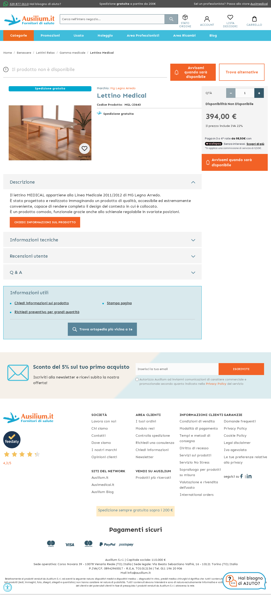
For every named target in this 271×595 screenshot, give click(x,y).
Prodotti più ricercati (153, 477)
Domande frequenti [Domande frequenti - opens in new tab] (240, 421)
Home (7, 53)
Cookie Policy (235, 435)
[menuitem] (18, 35)
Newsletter (145, 457)
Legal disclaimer (237, 443)
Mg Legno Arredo (123, 88)
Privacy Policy (216, 384)
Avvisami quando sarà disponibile (195, 72)
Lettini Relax (45, 53)
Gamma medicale (72, 53)
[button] (84, 152)
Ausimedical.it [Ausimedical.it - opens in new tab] (102, 485)
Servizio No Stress (194, 462)
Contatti (98, 435)
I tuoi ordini (146, 421)
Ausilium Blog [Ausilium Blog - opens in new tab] (102, 492)
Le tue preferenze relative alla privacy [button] (245, 459)
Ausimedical (259, 4)
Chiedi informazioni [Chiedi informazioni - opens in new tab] (152, 450)
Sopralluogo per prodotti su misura (200, 472)
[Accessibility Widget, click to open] (7, 587)
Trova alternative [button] (242, 72)
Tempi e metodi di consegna (195, 438)
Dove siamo (101, 443)
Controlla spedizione (153, 435)
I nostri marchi (104, 450)
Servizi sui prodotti (195, 455)
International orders (197, 495)
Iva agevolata (235, 450)
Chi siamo (99, 428)
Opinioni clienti (104, 457)
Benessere (24, 53)
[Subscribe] (241, 369)
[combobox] (119, 19)
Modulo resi (145, 428)
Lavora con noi (103, 421)
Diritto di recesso (194, 448)
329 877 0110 (19, 4)
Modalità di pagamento (199, 428)
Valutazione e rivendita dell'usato (199, 485)
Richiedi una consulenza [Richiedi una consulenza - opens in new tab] (155, 443)
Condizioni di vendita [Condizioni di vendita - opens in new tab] (197, 421)
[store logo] (29, 19)
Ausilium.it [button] (100, 477)
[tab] (102, 181)
